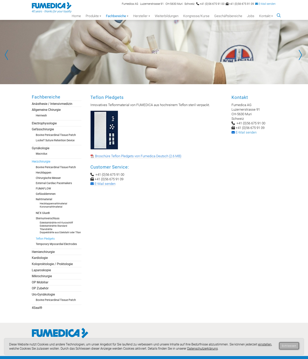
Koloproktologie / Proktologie (52, 264)
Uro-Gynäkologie (43, 294)
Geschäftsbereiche (228, 16)
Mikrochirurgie (42, 276)
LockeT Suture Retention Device (55, 140)
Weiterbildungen (166, 16)
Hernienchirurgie (43, 252)
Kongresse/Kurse (196, 16)
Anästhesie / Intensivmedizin (52, 104)
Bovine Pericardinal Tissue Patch (56, 135)
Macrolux (41, 153)
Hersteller (141, 16)
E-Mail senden (265, 3)
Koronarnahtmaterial (51, 206)
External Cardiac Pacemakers (54, 183)
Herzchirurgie (41, 161)
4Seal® (37, 308)
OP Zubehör (40, 288)
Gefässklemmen (46, 193)
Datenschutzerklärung (202, 348)
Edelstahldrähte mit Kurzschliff (56, 222)
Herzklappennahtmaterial (53, 203)
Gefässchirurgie (43, 129)
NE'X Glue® (43, 213)
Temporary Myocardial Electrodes (56, 244)
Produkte (93, 16)
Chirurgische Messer (48, 178)
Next (300, 55)
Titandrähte (46, 229)
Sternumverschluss (47, 218)
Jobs (250, 16)
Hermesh (41, 115)
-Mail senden (244, 132)
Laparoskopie (41, 270)
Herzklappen (43, 172)
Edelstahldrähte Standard (53, 225)
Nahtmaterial (44, 199)
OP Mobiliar (40, 282)
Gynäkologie (40, 148)
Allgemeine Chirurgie (46, 110)
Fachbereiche (117, 16)
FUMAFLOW (43, 188)
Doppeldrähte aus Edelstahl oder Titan (60, 232)
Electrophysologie (44, 123)
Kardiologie (40, 258)
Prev (8, 55)
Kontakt (266, 16)
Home (76, 16)
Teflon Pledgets (45, 238)
